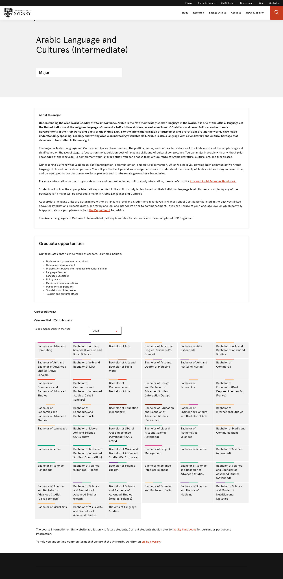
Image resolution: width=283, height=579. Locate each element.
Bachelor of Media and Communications (231, 429)
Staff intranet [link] (227, 3)
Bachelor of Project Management (157, 450)
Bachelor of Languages (52, 427)
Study (185, 12)
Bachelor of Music (49, 448)
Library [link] (188, 3)
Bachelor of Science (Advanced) (229, 450)
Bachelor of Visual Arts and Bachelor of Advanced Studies (88, 510)
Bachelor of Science (193, 448)
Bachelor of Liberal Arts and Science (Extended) (157, 431)
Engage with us (217, 12)
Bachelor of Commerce (225, 363)
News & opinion (255, 12)
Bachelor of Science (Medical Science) (158, 467)
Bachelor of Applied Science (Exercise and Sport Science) (87, 349)
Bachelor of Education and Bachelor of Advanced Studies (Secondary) (159, 413)
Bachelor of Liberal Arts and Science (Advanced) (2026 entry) (121, 434)
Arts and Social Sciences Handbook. (213, 181)
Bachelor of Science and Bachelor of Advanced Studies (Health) (86, 491)
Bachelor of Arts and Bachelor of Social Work (122, 365)
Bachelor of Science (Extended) (51, 466)
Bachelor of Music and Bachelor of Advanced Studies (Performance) (123, 452)
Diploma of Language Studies (122, 508)
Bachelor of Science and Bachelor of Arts (158, 487)
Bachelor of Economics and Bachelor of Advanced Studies (52, 413)
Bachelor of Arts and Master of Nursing (193, 363)
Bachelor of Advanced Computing (52, 347)
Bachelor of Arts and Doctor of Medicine (158, 363)
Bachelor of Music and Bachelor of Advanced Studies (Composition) (87, 452)
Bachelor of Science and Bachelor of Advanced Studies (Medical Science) (122, 491)
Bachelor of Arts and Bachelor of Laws (86, 363)
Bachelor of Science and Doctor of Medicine (193, 489)
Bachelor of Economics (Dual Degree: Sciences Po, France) (230, 388)
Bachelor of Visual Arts (52, 506)
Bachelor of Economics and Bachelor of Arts (83, 411)
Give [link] (261, 3)
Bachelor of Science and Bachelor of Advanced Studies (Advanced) (229, 471)
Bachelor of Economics (189, 384)
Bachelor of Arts (119, 345)
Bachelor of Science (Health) (122, 466)
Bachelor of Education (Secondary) (123, 409)
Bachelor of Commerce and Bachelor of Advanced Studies (52, 388)
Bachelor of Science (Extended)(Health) (86, 466)
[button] (276, 13)
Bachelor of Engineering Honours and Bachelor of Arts (193, 411)
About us (236, 12)
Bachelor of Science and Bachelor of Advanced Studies (193, 469)
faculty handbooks (184, 529)
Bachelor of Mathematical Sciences (189, 431)
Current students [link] (206, 3)
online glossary (151, 541)
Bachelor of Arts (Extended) (191, 347)
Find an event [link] (246, 3)
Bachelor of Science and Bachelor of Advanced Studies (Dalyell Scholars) (51, 492)
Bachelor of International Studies (229, 409)
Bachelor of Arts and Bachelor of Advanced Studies (230, 349)
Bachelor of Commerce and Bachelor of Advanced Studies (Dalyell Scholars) (87, 390)
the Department (99, 210)
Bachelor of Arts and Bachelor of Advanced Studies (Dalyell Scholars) (52, 368)
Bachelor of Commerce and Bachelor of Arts (119, 386)
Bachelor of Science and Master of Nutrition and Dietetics (229, 491)
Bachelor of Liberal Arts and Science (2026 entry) (85, 431)
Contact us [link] (274, 3)
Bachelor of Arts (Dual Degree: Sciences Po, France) (159, 349)
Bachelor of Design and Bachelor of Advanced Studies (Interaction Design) (157, 389)
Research (198, 12)
